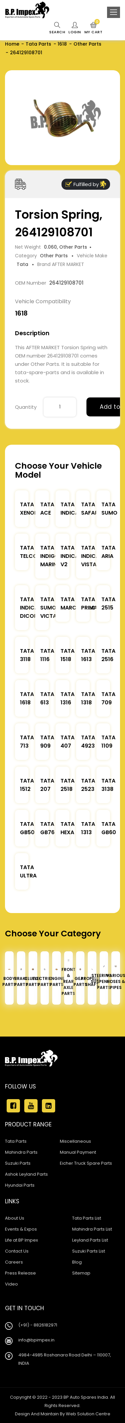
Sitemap (81, 1273)
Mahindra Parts (21, 1152)
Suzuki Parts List (88, 1251)
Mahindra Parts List (92, 1229)
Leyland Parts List (90, 1240)
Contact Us (17, 1251)
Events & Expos (21, 1229)
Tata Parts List (86, 1218)
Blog (77, 1262)
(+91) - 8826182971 (37, 1325)
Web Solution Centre (88, 1414)
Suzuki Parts (18, 1163)
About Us (14, 1218)
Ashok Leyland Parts (26, 1174)
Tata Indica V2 (70, 556)
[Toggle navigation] (113, 12)
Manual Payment (78, 1152)
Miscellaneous (75, 1141)
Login (75, 28)
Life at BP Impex (21, 1240)
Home (12, 44)
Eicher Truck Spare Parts (86, 1163)
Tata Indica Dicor (29, 607)
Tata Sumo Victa (48, 607)
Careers (14, 1262)
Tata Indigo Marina (50, 556)
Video (11, 1284)
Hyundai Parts (20, 1185)
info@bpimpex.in (36, 1340)
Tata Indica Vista (90, 556)
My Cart (93, 28)
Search (57, 28)
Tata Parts (38, 44)
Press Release (20, 1273)
